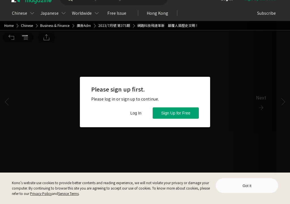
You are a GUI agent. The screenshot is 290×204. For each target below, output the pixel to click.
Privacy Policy (41, 193)
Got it (246, 186)
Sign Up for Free (175, 113)
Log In (135, 113)
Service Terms (68, 193)
